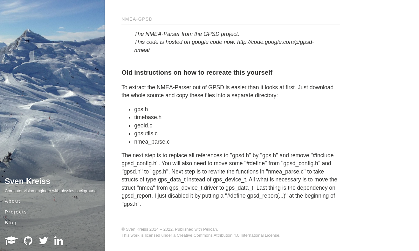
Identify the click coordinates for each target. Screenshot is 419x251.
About (12, 201)
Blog (11, 222)
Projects (16, 211)
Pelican (210, 229)
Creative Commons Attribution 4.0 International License (228, 235)
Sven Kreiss (27, 181)
